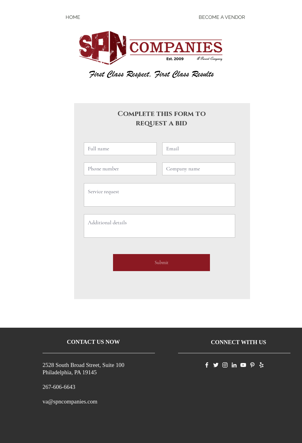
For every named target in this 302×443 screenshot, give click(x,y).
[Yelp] (261, 364)
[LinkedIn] (234, 364)
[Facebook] (206, 364)
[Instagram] (224, 364)
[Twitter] (215, 364)
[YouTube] (243, 364)
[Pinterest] (252, 364)
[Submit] (161, 262)
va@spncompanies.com (70, 401)
